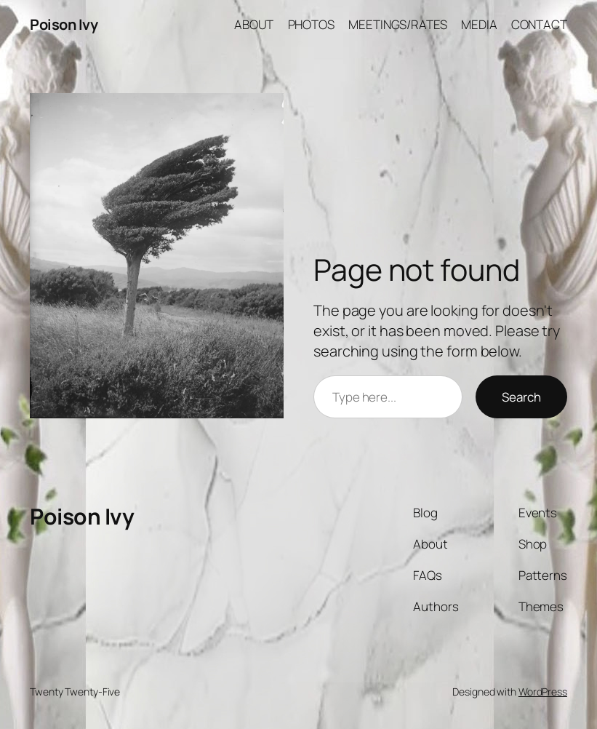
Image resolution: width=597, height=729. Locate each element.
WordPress (542, 691)
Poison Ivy (63, 24)
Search (521, 397)
